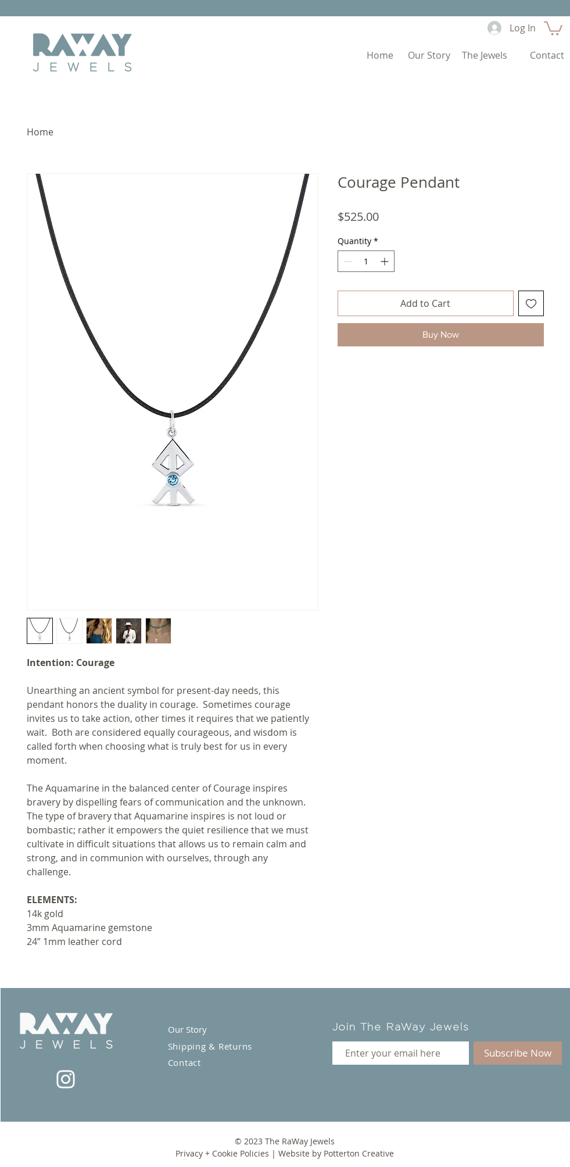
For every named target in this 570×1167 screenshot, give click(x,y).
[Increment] (385, 261)
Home (40, 132)
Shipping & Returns (210, 1046)
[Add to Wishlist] (531, 303)
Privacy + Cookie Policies (222, 1153)
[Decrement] (346, 261)
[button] (553, 27)
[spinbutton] (366, 261)
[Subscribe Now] (518, 1053)
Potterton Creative (359, 1153)
